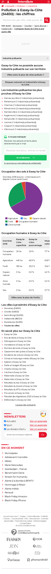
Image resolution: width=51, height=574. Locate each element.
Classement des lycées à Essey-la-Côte (22, 351)
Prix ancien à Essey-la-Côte (16, 393)
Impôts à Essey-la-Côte (15, 369)
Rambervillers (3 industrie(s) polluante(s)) (23, 112)
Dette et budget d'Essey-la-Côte (19, 365)
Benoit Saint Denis (14, 473)
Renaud (9, 492)
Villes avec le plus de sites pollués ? (25, 75)
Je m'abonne (23, 157)
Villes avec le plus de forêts (25, 297)
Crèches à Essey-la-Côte (15, 372)
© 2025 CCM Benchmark (25, 526)
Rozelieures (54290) (13, 322)
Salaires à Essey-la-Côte (15, 362)
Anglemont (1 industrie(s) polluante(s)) (21, 115)
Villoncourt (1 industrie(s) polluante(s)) (21, 129)
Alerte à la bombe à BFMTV (19, 481)
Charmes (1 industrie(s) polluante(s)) (20, 105)
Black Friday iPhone (15, 500)
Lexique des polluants (25, 405)
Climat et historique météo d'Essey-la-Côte (24, 358)
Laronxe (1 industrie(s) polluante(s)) (20, 122)
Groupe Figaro (25, 523)
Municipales (11, 453)
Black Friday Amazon (16, 496)
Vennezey (17, 26)
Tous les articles (17, 519)
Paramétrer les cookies (23, 521)
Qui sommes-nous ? (11, 516)
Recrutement (35, 519)
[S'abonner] (25, 434)
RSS (26, 519)
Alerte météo (12, 488)
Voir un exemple (38, 421)
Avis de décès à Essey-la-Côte (18, 338)
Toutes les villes (12, 325)
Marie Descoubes (14, 465)
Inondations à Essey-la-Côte (17, 345)
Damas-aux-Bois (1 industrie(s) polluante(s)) (24, 98)
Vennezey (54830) (12, 308)
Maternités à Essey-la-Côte (16, 379)
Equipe (22, 516)
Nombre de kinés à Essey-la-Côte (19, 348)
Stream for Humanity (16, 477)
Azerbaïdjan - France (16, 469)
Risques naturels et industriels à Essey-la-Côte (25, 83)
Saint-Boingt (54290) (13, 315)
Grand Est (32, 6)
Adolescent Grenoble (16, 457)
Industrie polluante (12, 58)
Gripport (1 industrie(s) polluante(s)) (20, 126)
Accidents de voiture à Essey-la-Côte (21, 355)
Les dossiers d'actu (15, 429)
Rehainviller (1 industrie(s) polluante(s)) (22, 119)
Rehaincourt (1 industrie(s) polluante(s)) (22, 101)
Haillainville (6, 29)
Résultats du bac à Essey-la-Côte (19, 382)
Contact (7, 519)
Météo (8, 461)
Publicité (44, 516)
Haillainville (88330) (13, 318)
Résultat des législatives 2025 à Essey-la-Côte (25, 396)
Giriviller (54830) (11, 311)
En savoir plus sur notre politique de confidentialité (22, 163)
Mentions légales (40, 521)
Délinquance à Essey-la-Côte (17, 341)
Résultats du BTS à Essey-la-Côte (19, 389)
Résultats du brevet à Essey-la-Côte (20, 386)
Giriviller (28, 26)
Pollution (21, 6)
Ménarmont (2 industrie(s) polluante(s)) (22, 108)
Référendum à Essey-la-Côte (17, 400)
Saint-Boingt (40, 26)
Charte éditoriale (33, 516)
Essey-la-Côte (10, 334)
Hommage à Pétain (15, 484)
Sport (8, 425)
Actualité (10, 6)
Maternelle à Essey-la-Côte (16, 376)
